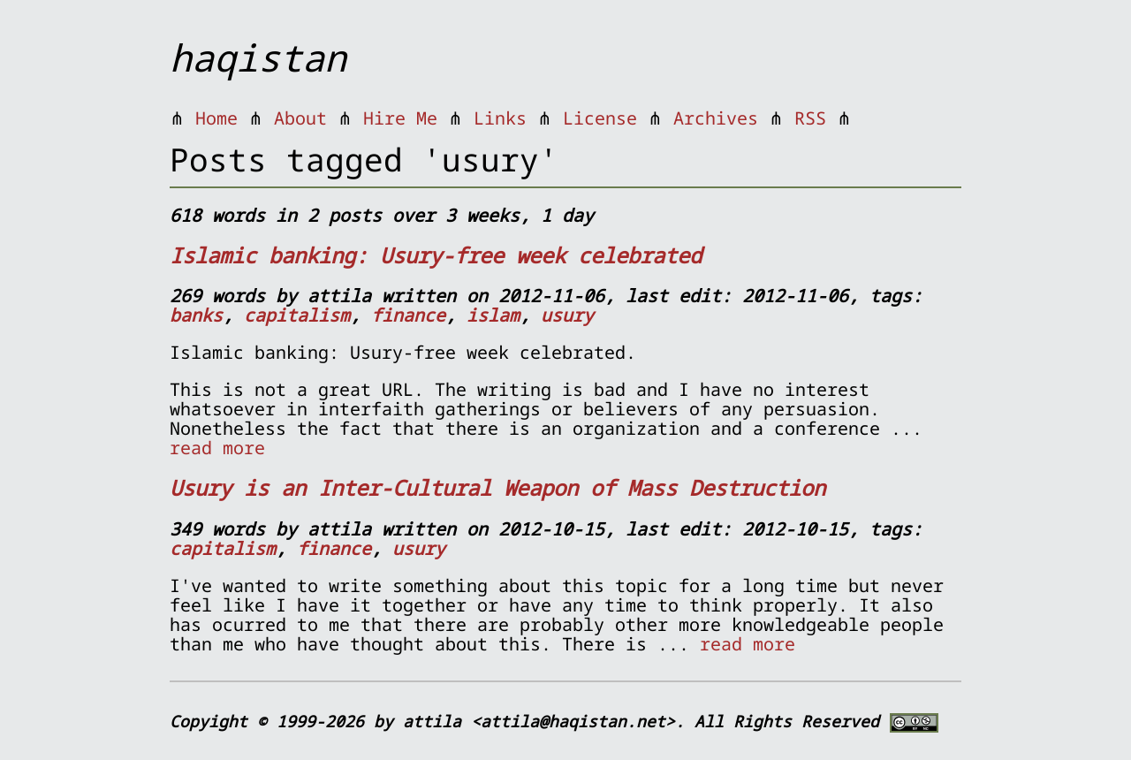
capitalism (297, 315)
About (300, 118)
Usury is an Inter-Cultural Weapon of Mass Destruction (497, 487)
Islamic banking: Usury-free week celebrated (436, 255)
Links (500, 118)
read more (217, 448)
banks (196, 315)
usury (567, 315)
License (600, 118)
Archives (715, 118)
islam (493, 315)
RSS (810, 118)
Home (216, 118)
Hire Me (400, 118)
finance (408, 315)
